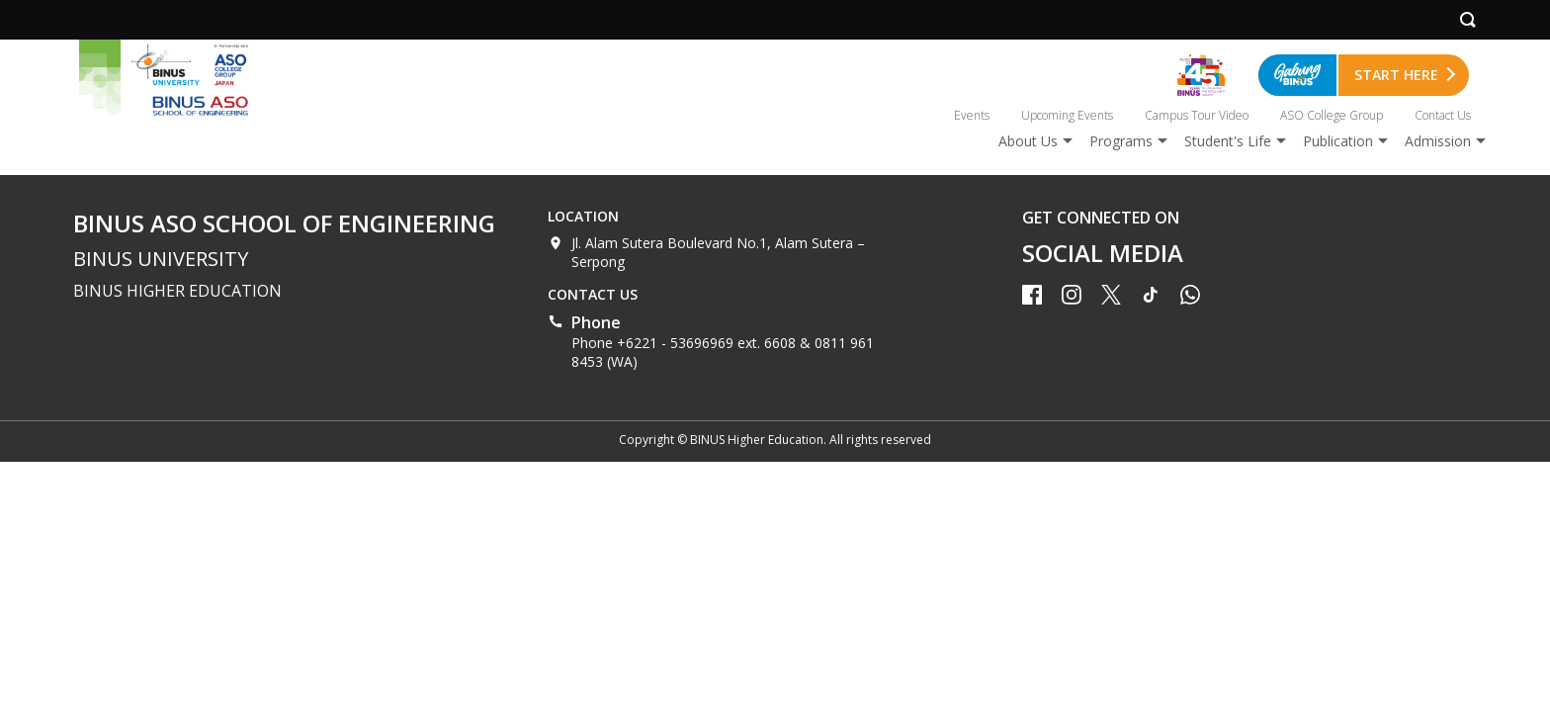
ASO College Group (1331, 115)
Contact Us (1443, 115)
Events (972, 115)
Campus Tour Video (1197, 115)
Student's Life (1227, 141)
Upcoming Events (1067, 115)
